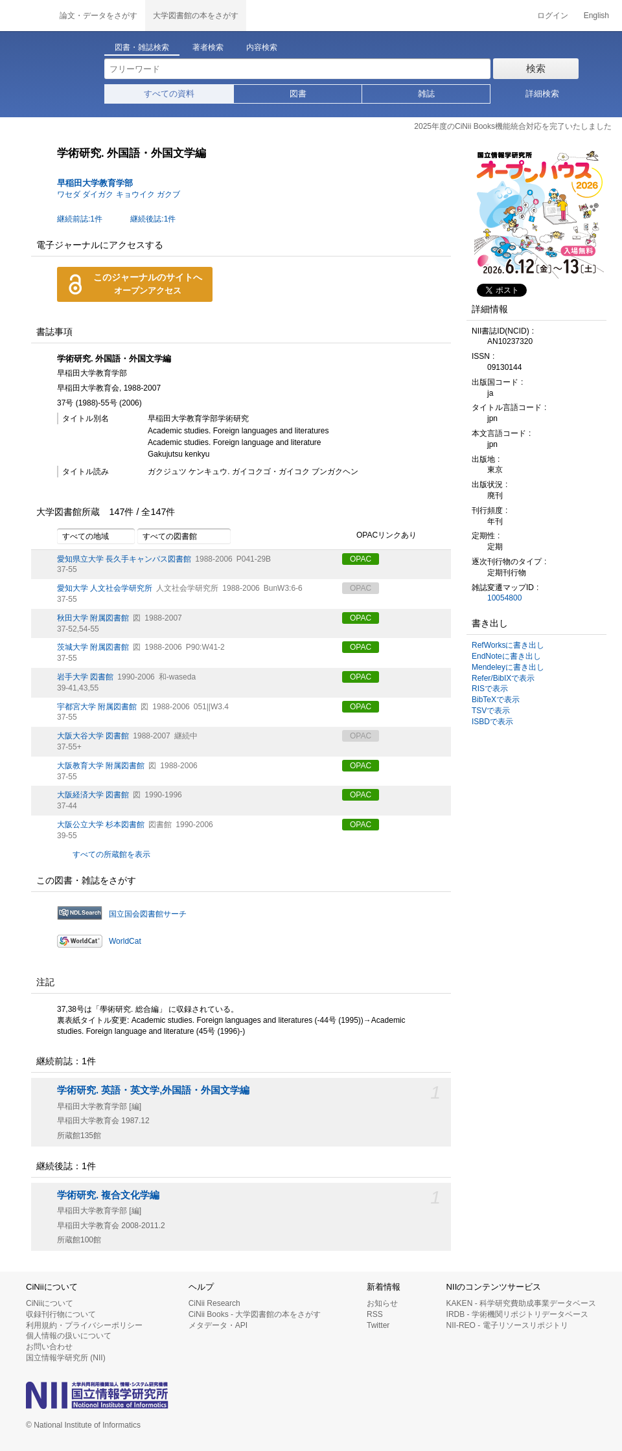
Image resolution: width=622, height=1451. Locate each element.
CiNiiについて (49, 1303)
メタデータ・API (218, 1325)
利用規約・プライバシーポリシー (84, 1325)
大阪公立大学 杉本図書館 (100, 824)
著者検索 (208, 47)
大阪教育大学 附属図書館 (100, 765)
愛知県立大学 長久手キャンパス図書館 (124, 559)
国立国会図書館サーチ (148, 914)
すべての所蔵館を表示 (111, 854)
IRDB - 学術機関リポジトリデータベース (517, 1314)
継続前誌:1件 (79, 218)
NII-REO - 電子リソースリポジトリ (507, 1325)
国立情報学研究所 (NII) (66, 1357)
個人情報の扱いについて (68, 1335)
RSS (375, 1314)
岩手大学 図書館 (85, 676)
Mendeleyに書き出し (508, 667)
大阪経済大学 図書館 (93, 794)
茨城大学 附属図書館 (93, 647)
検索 (536, 68)
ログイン (552, 15)
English (596, 15)
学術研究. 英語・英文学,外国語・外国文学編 (153, 1090)
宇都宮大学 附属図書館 (97, 706)
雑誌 (426, 93)
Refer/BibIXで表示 (503, 678)
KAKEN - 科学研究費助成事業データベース (521, 1303)
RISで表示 (490, 688)
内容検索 (261, 47)
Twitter (378, 1325)
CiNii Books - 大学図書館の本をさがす (255, 1314)
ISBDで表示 (492, 721)
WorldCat (125, 941)
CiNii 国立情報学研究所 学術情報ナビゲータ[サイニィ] (26, 15)
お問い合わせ (49, 1346)
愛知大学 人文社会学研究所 (104, 588)
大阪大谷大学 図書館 (93, 735)
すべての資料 (169, 93)
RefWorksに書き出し (508, 645)
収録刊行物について (61, 1314)
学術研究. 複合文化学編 (108, 1195)
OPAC (360, 559)
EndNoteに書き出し (506, 656)
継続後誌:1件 (153, 218)
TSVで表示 (491, 710)
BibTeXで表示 (496, 699)
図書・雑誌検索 (142, 47)
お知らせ (382, 1303)
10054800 (504, 597)
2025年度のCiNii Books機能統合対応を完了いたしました (513, 126)
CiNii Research (214, 1303)
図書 (298, 93)
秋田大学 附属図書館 (93, 618)
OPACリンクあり (379, 536)
